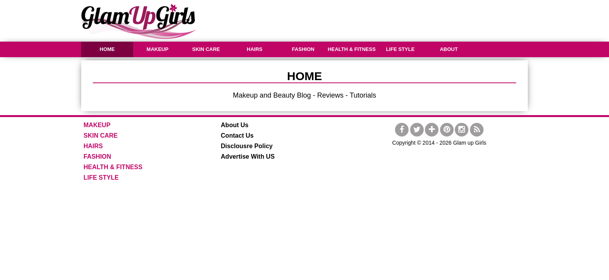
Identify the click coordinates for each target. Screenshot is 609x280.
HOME (107, 49)
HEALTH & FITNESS (352, 49)
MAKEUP (157, 49)
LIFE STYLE (400, 49)
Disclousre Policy (247, 146)
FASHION (303, 49)
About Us (235, 125)
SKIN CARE (206, 49)
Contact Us (237, 135)
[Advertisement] (386, 19)
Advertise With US (248, 156)
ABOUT (449, 49)
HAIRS (254, 49)
